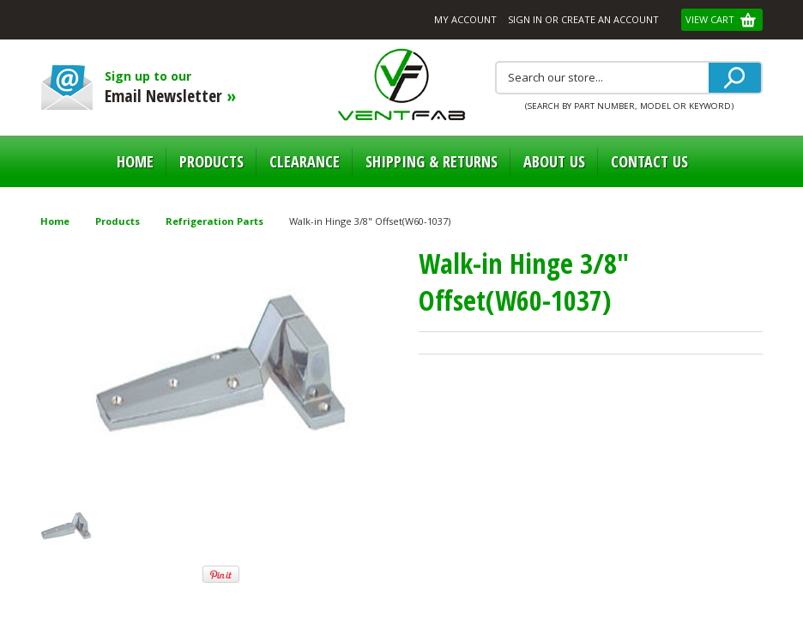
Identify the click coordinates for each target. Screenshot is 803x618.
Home (135, 161)
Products (211, 161)
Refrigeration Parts (214, 221)
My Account (465, 19)
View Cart (711, 19)
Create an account (610, 19)
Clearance (304, 161)
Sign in (525, 19)
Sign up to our (206, 87)
